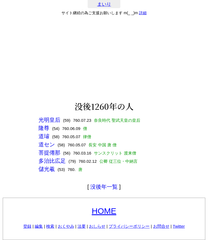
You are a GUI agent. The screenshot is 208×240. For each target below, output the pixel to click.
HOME (104, 210)
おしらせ (97, 226)
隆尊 (43, 128)
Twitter (179, 226)
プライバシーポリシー (129, 226)
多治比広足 (52, 161)
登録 (27, 226)
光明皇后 (49, 120)
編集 (39, 226)
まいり (104, 4)
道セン (46, 144)
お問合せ (161, 226)
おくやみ (66, 226)
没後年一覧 (104, 187)
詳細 (143, 13)
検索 (50, 226)
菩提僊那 (49, 153)
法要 (82, 226)
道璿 (43, 136)
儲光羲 (46, 169)
